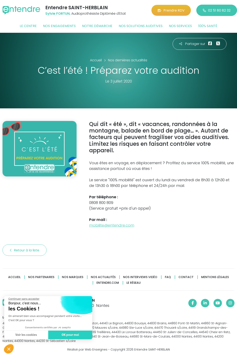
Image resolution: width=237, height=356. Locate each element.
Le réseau (133, 283)
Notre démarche (97, 26)
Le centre (28, 26)
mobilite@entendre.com (111, 225)
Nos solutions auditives (141, 26)
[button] (9, 349)
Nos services (180, 26)
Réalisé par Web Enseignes (87, 349)
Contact (186, 277)
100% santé (207, 26)
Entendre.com (107, 283)
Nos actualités (103, 277)
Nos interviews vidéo (140, 277)
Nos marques (72, 277)
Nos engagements (59, 26)
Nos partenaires (41, 277)
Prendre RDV (171, 10)
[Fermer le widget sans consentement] (23, 299)
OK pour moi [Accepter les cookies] (69, 335)
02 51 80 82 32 (216, 10)
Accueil (14, 277)
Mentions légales (215, 277)
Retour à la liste (24, 250)
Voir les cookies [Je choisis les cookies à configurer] (25, 335)
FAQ (168, 277)
